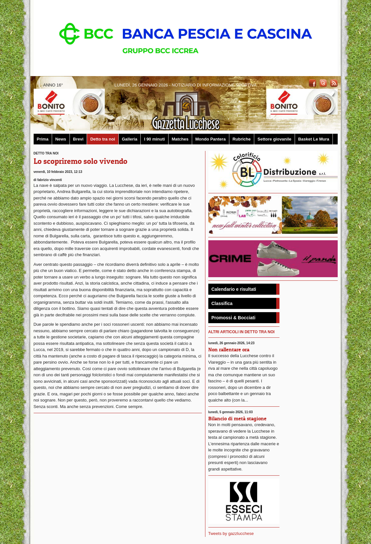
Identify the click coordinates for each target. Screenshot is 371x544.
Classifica (222, 303)
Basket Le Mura (313, 139)
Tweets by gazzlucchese (231, 533)
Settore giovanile (274, 139)
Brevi (78, 139)
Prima (43, 139)
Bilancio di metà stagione (237, 418)
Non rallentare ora (228, 349)
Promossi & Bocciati (234, 317)
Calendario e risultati (234, 289)
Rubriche (242, 139)
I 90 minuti (154, 139)
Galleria (129, 139)
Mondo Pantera (210, 139)
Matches (180, 139)
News (60, 139)
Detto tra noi (102, 139)
